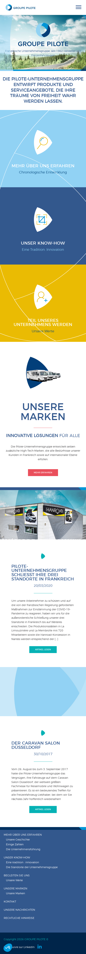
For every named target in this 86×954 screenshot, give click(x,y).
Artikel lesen (43, 650)
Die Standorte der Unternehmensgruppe (32, 867)
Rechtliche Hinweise (19, 918)
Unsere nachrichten (19, 910)
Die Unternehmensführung (23, 849)
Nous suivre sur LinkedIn (19, 947)
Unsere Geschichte (18, 839)
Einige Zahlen (15, 844)
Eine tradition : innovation (22, 862)
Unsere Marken (15, 888)
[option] (43, 43)
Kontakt (10, 901)
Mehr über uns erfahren (23, 835)
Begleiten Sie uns (17, 875)
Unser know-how (17, 857)
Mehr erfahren (43, 473)
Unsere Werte (14, 880)
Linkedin (40, 946)
